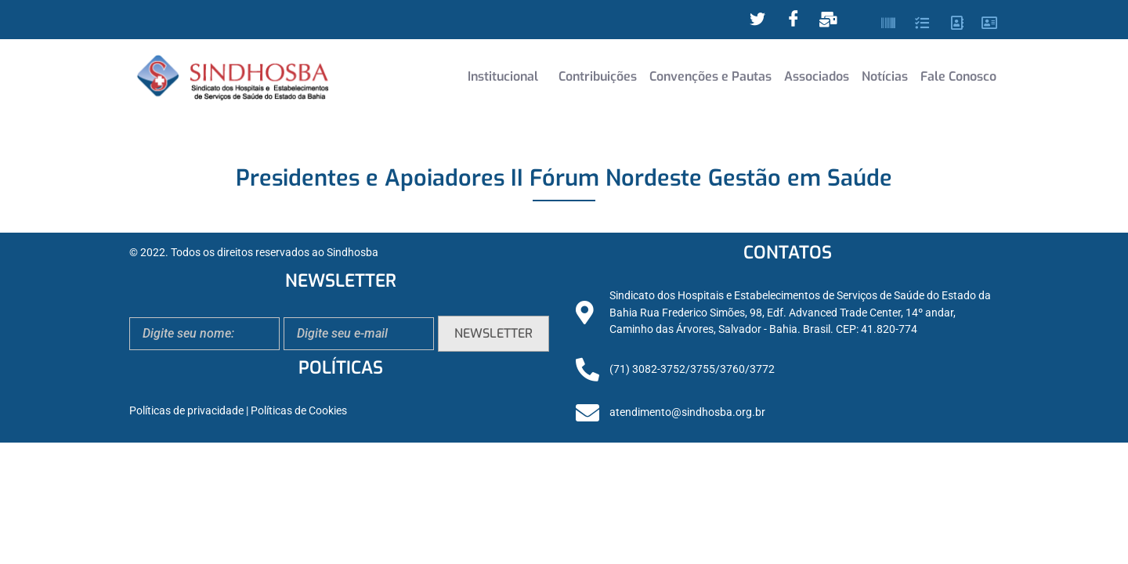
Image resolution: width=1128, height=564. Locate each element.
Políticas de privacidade (186, 411)
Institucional (503, 76)
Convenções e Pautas (710, 76)
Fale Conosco (958, 76)
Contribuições (598, 76)
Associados (816, 76)
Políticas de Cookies (299, 411)
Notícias (885, 76)
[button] (506, 77)
